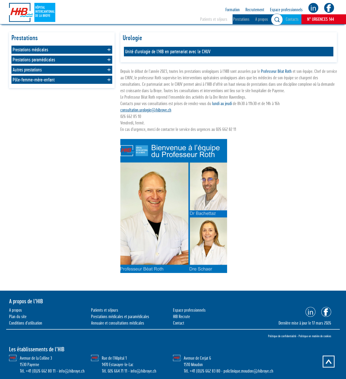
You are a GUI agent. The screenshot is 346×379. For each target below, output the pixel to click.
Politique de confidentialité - (283, 336)
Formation (232, 9)
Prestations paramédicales (34, 60)
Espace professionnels (286, 9)
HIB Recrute (181, 316)
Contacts (292, 19)
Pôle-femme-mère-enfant (34, 80)
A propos (261, 19)
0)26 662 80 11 (45, 371)
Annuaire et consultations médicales (117, 323)
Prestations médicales (30, 50)
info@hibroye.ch (72, 371)
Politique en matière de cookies (315, 336)
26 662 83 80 (210, 371)
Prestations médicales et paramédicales (120, 316)
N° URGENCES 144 (320, 19)
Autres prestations (27, 70)
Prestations (241, 19)
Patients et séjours (213, 19)
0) (199, 371)
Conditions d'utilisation (25, 323)
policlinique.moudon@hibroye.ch (248, 371)
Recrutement (254, 9)
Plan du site (17, 316)
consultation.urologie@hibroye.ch (145, 110)
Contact (178, 323)
